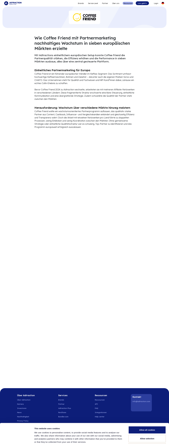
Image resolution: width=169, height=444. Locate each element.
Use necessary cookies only (147, 427)
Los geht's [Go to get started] (142, 3)
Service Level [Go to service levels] (93, 3)
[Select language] (163, 3)
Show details (137, 439)
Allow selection (147, 418)
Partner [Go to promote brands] (105, 3)
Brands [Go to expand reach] (81, 3)
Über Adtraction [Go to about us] (23, 400)
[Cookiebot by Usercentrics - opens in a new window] (17, 439)
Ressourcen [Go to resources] (128, 3)
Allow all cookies (147, 409)
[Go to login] (155, 3)
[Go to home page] (12, 3)
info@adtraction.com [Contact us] (141, 401)
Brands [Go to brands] (61, 400)
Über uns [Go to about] (115, 3)
